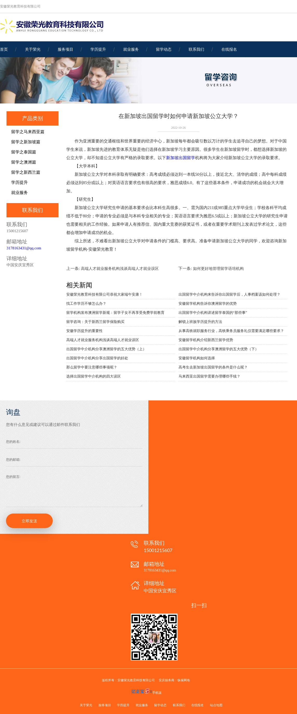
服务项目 (65, 49)
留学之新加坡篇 (25, 142)
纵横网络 (183, 680)
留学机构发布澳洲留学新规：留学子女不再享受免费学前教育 (115, 313)
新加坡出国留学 (180, 157)
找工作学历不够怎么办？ (86, 304)
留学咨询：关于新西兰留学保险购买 (95, 322)
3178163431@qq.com (23, 248)
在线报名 (229, 49)
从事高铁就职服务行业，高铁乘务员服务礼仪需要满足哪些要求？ (231, 331)
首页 (4, 49)
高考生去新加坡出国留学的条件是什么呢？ (213, 367)
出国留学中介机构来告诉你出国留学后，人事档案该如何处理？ (229, 294)
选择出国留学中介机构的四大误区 (93, 376)
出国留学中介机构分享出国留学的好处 (97, 358)
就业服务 (131, 49)
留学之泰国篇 (23, 152)
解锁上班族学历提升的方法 (200, 322)
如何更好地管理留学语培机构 (218, 269)
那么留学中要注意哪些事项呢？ (91, 367)
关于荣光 (33, 49)
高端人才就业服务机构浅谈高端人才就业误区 (120, 269)
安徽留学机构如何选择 (197, 358)
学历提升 (98, 49)
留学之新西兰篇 (25, 172)
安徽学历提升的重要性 (84, 331)
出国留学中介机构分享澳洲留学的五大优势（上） (106, 349)
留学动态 (163, 49)
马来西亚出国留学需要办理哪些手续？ (209, 376)
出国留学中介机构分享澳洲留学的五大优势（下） (219, 349)
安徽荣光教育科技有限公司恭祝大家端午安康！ (104, 294)
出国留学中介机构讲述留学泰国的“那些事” (213, 313)
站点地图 (216, 705)
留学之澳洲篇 (23, 162)
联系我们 (196, 49)
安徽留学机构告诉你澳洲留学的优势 (208, 304)
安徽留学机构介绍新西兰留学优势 (206, 340)
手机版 (157, 692)
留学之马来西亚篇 (27, 131)
